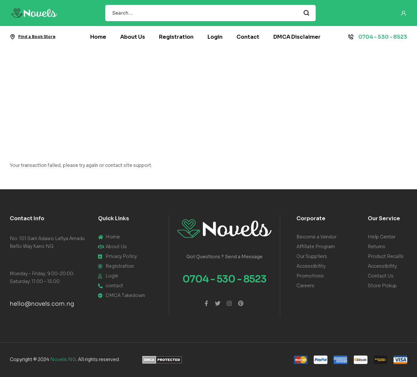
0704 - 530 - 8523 (382, 37)
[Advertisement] (208, 96)
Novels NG (63, 359)
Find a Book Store (36, 36)
